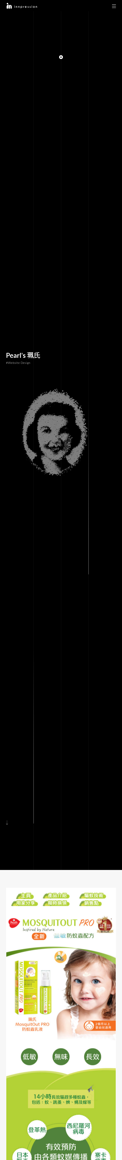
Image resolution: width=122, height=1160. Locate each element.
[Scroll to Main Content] (8, 821)
